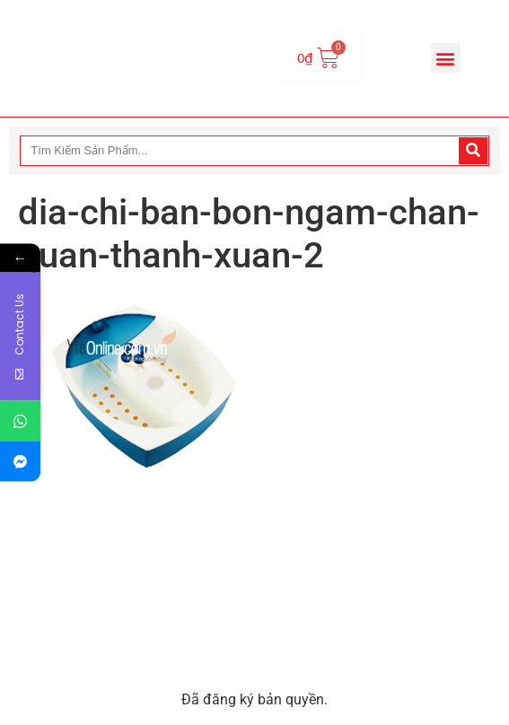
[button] (446, 58)
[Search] (473, 150)
